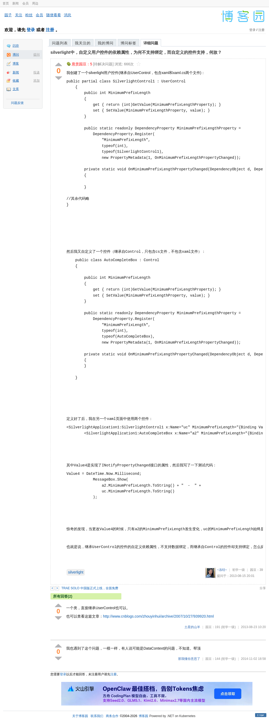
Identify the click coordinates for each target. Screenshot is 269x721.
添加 (36, 80)
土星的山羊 (192, 627)
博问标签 (128, 43)
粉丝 (29, 15)
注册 (50, 30)
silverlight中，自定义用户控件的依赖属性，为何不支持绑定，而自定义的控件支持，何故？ (136, 52)
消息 (67, 15)
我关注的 (83, 43)
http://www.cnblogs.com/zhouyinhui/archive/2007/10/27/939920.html (158, 616)
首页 (6, 3)
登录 (31, 30)
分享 (263, 588)
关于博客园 (80, 716)
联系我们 (97, 716)
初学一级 (238, 570)
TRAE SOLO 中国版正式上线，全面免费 (89, 588)
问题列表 (60, 43)
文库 (16, 89)
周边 (35, 3)
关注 (18, 15)
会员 (25, 3)
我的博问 (105, 43)
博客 (16, 63)
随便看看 (53, 15)
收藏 (16, 80)
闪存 (16, 46)
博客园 (143, 716)
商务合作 (112, 716)
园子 (8, 15)
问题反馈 (17, 103)
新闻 (15, 3)
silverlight (75, 572)
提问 (36, 54)
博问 (16, 54)
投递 (36, 72)
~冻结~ (222, 570)
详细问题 (150, 43)
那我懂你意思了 (189, 659)
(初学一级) (228, 627)
